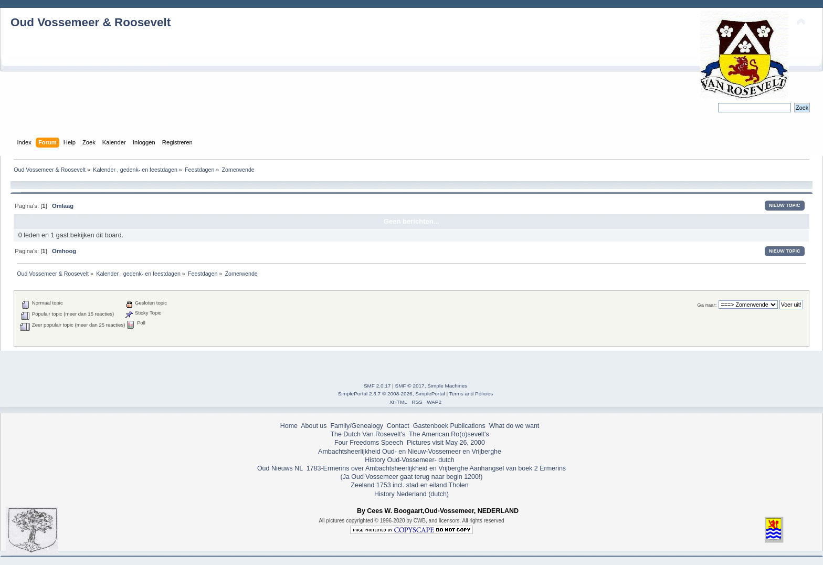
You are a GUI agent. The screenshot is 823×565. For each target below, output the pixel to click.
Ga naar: (706, 305)
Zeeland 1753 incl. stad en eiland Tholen (409, 485)
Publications (468, 426)
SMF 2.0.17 (377, 386)
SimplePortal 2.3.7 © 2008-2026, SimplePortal (391, 393)
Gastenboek (430, 426)
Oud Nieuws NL (280, 468)
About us (313, 426)
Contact (398, 426)
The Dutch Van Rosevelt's (367, 434)
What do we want (514, 426)
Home (289, 426)
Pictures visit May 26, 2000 (446, 442)
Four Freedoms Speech (368, 442)
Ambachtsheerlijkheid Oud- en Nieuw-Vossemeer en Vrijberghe (409, 451)
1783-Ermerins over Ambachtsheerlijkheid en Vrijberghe (386, 468)
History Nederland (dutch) (411, 494)
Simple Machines (447, 386)
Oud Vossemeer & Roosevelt (90, 22)
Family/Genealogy (356, 426)
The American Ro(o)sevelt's (449, 434)
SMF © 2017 (410, 386)
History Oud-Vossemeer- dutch (409, 460)
